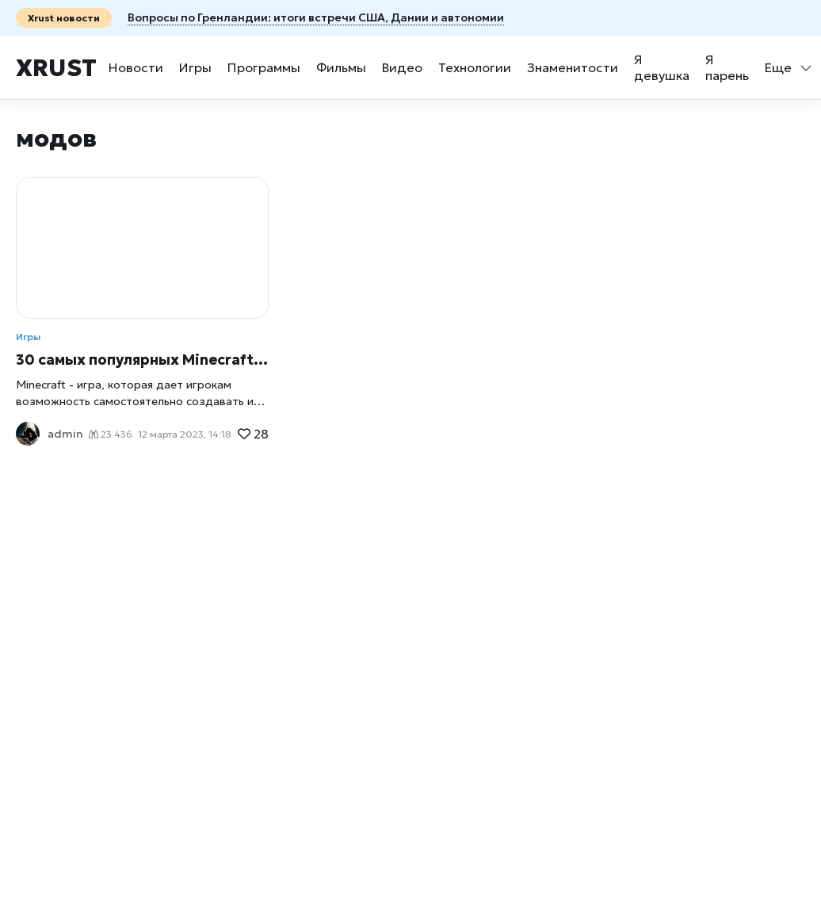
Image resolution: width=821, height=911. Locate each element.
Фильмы (341, 67)
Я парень (727, 67)
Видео (402, 67)
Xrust (56, 67)
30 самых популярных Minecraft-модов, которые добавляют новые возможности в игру (142, 359)
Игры (195, 67)
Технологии (474, 67)
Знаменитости (572, 67)
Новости (136, 67)
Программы (263, 67)
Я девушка (661, 67)
